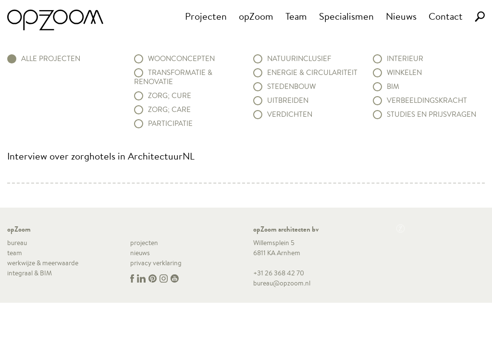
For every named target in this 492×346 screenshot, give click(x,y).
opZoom (256, 16)
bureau (17, 242)
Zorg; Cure (169, 95)
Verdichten (289, 114)
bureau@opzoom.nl (281, 283)
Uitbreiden (287, 100)
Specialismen (346, 16)
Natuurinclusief (299, 58)
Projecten (206, 16)
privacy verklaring (156, 263)
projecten (144, 242)
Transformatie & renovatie (173, 77)
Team (296, 16)
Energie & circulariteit (312, 72)
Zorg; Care (169, 109)
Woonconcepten (181, 58)
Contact (446, 16)
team (14, 252)
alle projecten (50, 58)
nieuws (140, 252)
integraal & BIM (29, 273)
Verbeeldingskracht (427, 100)
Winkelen (404, 72)
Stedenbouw (291, 86)
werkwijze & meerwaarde (42, 263)
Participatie (170, 123)
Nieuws (401, 16)
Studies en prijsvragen (431, 114)
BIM (393, 86)
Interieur (405, 58)
